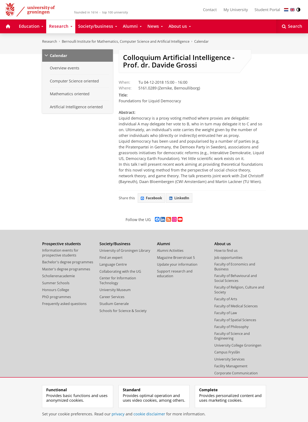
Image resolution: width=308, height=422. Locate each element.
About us (222, 243)
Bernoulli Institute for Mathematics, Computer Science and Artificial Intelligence (126, 41)
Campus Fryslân (227, 352)
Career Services (111, 297)
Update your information (177, 264)
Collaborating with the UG (120, 271)
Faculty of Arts (225, 299)
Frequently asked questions (64, 304)
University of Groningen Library (124, 250)
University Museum (115, 290)
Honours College (55, 290)
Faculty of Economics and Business (234, 267)
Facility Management (230, 366)
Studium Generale (114, 304)
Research (49, 41)
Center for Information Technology (117, 281)
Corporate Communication (236, 373)
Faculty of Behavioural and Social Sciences (235, 278)
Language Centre (113, 264)
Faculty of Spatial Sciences (235, 320)
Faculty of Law (225, 313)
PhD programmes (56, 297)
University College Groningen (237, 345)
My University (236, 9)
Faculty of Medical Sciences (236, 306)
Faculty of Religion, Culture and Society (239, 290)
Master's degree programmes (66, 269)
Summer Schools (56, 283)
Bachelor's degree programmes (67, 262)
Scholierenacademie (58, 276)
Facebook (151, 198)
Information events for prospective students (60, 253)
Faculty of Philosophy (231, 327)
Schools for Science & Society (123, 310)
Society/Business (114, 243)
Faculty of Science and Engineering (232, 336)
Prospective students (61, 243)
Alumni (163, 243)
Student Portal (267, 9)
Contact (210, 9)
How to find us (226, 250)
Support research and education (174, 273)
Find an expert (111, 257)
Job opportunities (228, 257)
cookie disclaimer (149, 413)
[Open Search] (292, 26)
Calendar (201, 41)
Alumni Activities (170, 250)
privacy (118, 413)
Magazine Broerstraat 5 (176, 257)
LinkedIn (179, 198)
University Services (229, 359)
